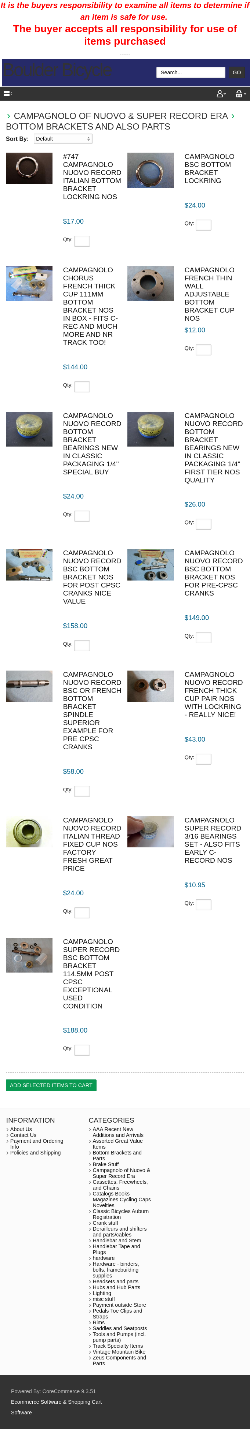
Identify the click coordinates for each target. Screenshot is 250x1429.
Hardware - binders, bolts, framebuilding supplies (116, 1270)
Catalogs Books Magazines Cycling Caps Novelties (122, 1199)
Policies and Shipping (35, 1153)
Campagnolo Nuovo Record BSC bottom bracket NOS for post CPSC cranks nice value (92, 577)
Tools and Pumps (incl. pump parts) (119, 1337)
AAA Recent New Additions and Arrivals (118, 1132)
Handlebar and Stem (117, 1240)
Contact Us (23, 1135)
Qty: (68, 239)
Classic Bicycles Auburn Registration (121, 1214)
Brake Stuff (106, 1164)
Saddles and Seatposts (120, 1328)
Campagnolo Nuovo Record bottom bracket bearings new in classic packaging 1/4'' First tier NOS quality (214, 448)
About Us (21, 1129)
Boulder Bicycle (57, 70)
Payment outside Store (119, 1305)
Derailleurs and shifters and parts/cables (120, 1232)
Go (237, 72)
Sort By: (17, 139)
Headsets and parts (116, 1281)
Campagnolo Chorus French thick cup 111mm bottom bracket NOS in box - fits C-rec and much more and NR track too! (90, 306)
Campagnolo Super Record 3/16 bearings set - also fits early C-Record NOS (213, 840)
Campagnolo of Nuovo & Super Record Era (121, 116)
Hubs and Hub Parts (117, 1287)
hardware (104, 1258)
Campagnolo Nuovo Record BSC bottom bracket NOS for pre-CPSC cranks (214, 573)
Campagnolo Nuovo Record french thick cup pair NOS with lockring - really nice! (214, 695)
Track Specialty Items (118, 1346)
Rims (99, 1322)
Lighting (102, 1293)
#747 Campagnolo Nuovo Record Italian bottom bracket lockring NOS (92, 177)
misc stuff (104, 1299)
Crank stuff (105, 1223)
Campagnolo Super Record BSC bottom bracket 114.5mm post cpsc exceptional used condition (91, 974)
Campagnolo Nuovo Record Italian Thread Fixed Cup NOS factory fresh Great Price (92, 844)
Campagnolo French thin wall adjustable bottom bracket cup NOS (210, 294)
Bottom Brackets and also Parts (88, 126)
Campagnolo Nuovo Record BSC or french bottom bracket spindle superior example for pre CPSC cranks (92, 711)
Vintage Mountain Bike (119, 1352)
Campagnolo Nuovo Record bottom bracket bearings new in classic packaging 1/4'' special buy (92, 444)
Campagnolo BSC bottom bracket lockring (210, 168)
